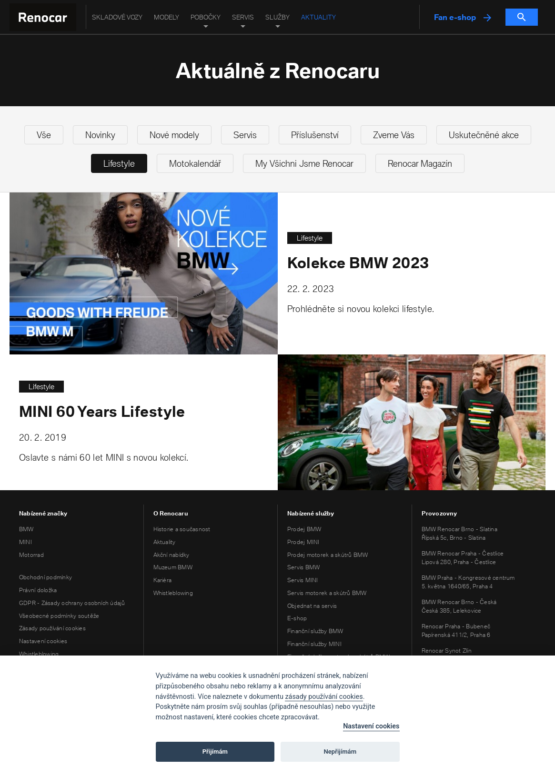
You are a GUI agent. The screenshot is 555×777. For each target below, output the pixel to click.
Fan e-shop (462, 17)
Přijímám (215, 751)
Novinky (100, 135)
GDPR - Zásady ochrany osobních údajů (72, 602)
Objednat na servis (312, 605)
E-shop (297, 618)
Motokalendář (195, 163)
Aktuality (318, 17)
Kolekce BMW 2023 (358, 263)
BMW (26, 529)
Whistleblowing (39, 653)
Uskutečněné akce (484, 135)
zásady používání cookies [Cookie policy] (324, 697)
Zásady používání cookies (52, 628)
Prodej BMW (304, 529)
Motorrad (31, 554)
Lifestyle (119, 163)
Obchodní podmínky (45, 577)
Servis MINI (302, 580)
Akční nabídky (171, 554)
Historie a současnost (182, 529)
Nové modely (174, 135)
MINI (25, 541)
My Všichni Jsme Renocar (304, 163)
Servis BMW (303, 567)
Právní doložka (38, 590)
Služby (277, 17)
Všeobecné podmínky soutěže (59, 615)
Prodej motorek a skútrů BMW (327, 554)
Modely (166, 17)
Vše (44, 135)
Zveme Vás (393, 135)
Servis (243, 17)
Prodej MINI (303, 541)
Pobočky (206, 17)
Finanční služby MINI (314, 643)
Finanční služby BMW (315, 631)
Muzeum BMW (172, 567)
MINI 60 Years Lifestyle (102, 411)
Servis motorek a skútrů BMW (326, 592)
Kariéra (162, 580)
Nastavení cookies (43, 641)
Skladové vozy (117, 17)
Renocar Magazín (420, 163)
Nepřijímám (340, 751)
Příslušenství (315, 135)
